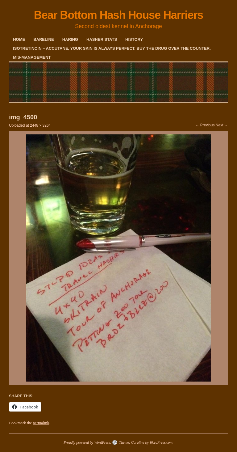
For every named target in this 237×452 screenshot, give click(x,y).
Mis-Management (32, 57)
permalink (41, 422)
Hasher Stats (101, 39)
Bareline (43, 39)
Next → (222, 125)
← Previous (204, 125)
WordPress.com (161, 442)
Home (19, 39)
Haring (70, 39)
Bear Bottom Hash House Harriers (118, 15)
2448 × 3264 (40, 125)
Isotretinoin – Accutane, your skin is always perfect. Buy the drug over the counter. (112, 48)
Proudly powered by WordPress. (87, 442)
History (134, 39)
